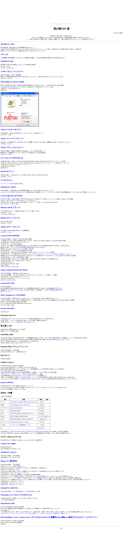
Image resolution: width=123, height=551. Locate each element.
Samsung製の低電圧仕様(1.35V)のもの (30, 247)
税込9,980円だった (19, 466)
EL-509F (10, 192)
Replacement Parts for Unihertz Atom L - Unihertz (33, 379)
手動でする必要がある (67, 255)
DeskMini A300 (7, 334)
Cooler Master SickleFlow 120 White (19, 422)
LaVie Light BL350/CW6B (11, 196)
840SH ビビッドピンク (10, 218)
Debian (22, 386)
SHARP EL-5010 (7, 44)
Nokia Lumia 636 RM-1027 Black (14, 270)
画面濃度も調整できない (56, 290)
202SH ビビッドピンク (10, 227)
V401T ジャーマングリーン (12, 139)
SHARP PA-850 (7, 61)
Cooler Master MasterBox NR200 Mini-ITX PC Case (23, 402)
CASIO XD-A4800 (8, 444)
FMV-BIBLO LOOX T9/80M (12, 82)
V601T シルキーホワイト (11, 130)
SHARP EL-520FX (8, 187)
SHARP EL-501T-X (8, 452)
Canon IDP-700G (8, 283)
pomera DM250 (7, 382)
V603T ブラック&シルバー (12, 147)
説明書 (28, 192)
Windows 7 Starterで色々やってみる (10, 200)
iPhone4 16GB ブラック (10, 207)
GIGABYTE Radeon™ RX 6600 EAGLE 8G (21, 413)
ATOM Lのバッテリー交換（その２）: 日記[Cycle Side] (16, 374)
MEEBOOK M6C (8, 503)
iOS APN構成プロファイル (45, 476)
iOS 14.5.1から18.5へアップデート (19, 473)
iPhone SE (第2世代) (9, 461)
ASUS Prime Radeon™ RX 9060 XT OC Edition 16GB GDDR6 (30, 431)
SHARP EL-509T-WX (9, 488)
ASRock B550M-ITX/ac (16, 408)
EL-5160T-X (28, 491)
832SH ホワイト (7, 171)
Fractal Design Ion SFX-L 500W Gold (19, 405)
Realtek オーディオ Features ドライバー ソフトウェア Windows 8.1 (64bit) (43, 254)
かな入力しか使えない (18, 290)
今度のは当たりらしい (30, 322)
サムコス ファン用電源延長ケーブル (20, 425)
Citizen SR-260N (7, 308)
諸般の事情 (56, 338)
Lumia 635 (3, 275)
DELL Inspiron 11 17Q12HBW (13, 295)
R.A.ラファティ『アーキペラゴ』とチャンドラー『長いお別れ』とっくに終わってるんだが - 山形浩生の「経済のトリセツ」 (36, 513)
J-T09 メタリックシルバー (12, 71)
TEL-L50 (4, 54)
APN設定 (16, 370)
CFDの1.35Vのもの (18, 249)
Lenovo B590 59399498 (10, 236)
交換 (18, 260)
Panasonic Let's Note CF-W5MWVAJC (16, 495)
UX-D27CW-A (6, 180)
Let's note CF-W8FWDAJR (12, 158)
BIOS (12, 343)
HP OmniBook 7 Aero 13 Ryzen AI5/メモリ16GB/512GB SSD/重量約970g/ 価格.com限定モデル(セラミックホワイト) (49, 517)
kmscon (3, 387)
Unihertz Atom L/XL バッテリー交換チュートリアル (25, 375)
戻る (61, 528)
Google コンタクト (22, 479)
